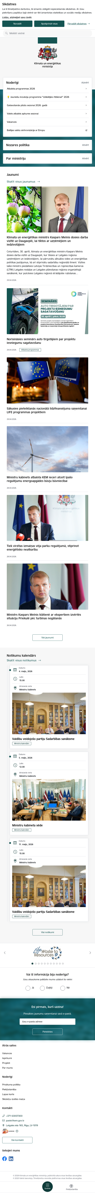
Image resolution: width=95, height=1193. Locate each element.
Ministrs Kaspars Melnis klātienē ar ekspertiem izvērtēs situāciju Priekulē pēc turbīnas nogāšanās (44, 616)
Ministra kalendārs (21, 743)
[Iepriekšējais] (5, 953)
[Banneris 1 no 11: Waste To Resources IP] (47, 952)
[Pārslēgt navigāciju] (47, 1186)
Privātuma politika (11, 1084)
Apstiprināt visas (49, 23)
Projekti (6, 1063)
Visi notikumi (47, 932)
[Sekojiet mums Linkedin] (11, 1158)
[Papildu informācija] (17, 1131)
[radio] (29, 987)
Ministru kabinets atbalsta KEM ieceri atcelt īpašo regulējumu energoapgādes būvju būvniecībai (40, 479)
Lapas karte (8, 1094)
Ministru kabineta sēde (27, 825)
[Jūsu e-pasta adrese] (47, 1021)
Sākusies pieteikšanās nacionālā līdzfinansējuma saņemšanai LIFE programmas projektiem (47, 410)
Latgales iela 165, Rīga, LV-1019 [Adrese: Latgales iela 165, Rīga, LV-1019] (22, 1125)
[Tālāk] (90, 953)
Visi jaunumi (47, 637)
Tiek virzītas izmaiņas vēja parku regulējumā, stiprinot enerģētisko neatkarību (43, 547)
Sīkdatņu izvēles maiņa (13, 1099)
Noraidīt (17, 23)
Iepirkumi (7, 1058)
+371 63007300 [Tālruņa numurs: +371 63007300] (14, 1115)
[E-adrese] (8, 1131)
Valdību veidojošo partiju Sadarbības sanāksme (43, 739)
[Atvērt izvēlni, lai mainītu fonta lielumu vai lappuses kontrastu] (71, 1187)
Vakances (7, 1053)
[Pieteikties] (47, 1032)
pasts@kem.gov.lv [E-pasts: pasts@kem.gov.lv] (15, 1120)
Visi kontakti (17, 1140)
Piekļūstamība (9, 1089)
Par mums (7, 1067)
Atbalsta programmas (30, 350)
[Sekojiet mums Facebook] (4, 1158)
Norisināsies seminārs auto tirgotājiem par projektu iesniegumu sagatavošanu (41, 341)
